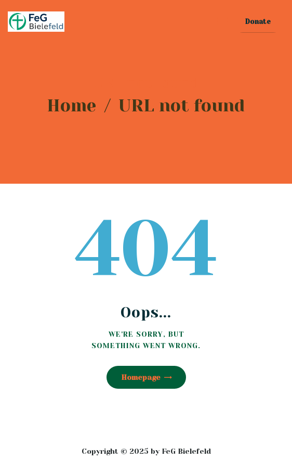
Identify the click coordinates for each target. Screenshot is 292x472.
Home (71, 105)
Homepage (141, 377)
